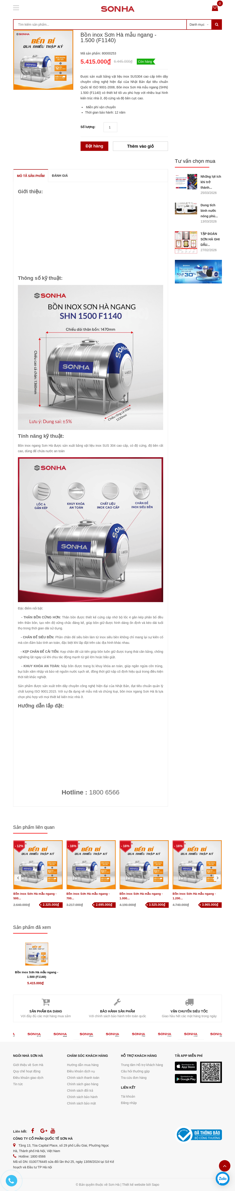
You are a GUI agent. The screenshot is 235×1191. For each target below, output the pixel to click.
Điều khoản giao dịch (28, 1078)
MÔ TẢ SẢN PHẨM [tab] (31, 176)
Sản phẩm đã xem (32, 927)
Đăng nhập (129, 1103)
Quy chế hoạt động (26, 1071)
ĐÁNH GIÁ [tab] (60, 175)
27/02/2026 (209, 250)
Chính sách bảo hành (82, 1097)
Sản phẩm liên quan (34, 827)
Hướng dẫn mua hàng (82, 1065)
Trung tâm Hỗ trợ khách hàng (142, 1065)
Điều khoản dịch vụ (81, 1071)
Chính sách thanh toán (83, 1078)
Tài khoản (128, 1096)
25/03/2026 (209, 193)
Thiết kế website (133, 1184)
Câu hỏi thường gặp (135, 1071)
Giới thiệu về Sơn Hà (28, 1065)
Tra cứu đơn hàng (134, 1078)
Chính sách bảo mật (81, 1103)
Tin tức (18, 1084)
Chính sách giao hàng (82, 1084)
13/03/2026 (209, 221)
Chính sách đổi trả (80, 1090)
